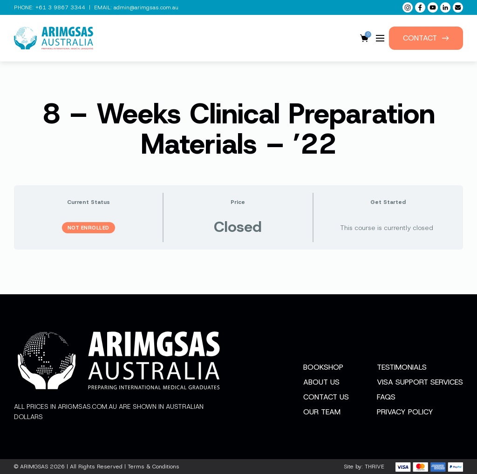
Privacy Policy (405, 412)
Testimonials (402, 367)
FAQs (386, 397)
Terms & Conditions (153, 466)
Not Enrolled (88, 227)
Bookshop (323, 367)
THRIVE (374, 466)
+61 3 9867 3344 (60, 7)
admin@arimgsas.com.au (146, 7)
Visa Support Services (420, 382)
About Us (321, 382)
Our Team (322, 412)
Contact (426, 38)
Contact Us (326, 397)
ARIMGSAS (34, 466)
